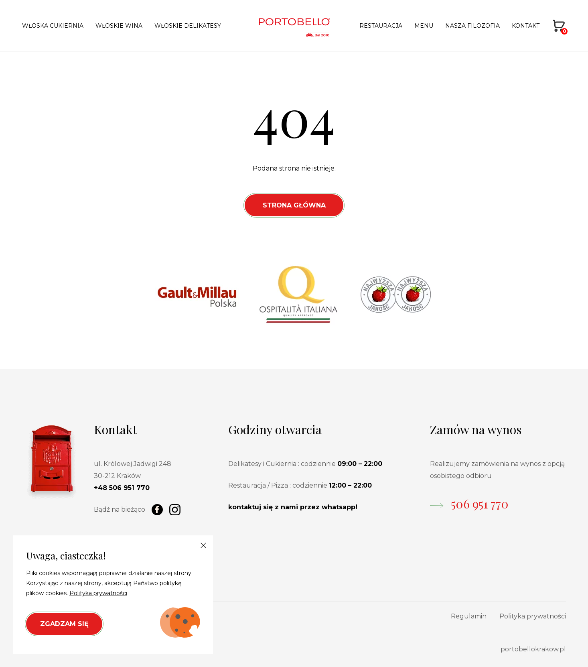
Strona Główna (294, 205)
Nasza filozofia (472, 25)
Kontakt (525, 25)
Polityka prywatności (532, 616)
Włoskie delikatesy (187, 25)
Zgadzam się (64, 624)
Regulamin (469, 616)
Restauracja (380, 25)
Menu (423, 25)
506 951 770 (480, 504)
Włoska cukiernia (52, 25)
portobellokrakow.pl (533, 649)
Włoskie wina (118, 25)
